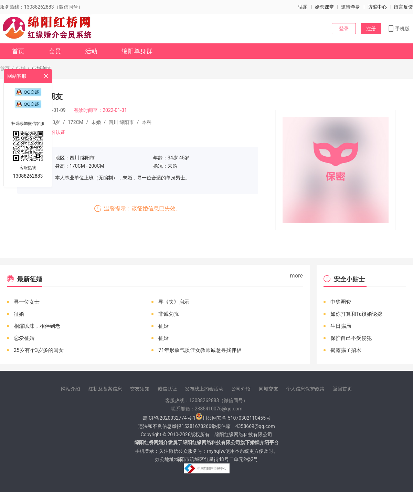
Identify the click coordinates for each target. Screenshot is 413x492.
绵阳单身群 (136, 51)
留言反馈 (403, 7)
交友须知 (139, 388)
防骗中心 (377, 7)
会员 (55, 51)
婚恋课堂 (324, 7)
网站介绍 (70, 388)
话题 (303, 7)
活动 (91, 51)
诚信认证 (167, 388)
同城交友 (268, 388)
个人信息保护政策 (305, 388)
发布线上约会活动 (204, 388)
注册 (371, 28)
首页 (18, 51)
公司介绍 (241, 388)
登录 (344, 28)
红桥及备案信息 (105, 388)
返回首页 (342, 388)
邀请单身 (350, 7)
